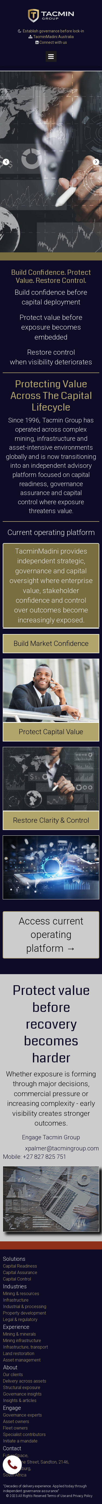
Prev (6, 162)
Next (96, 162)
